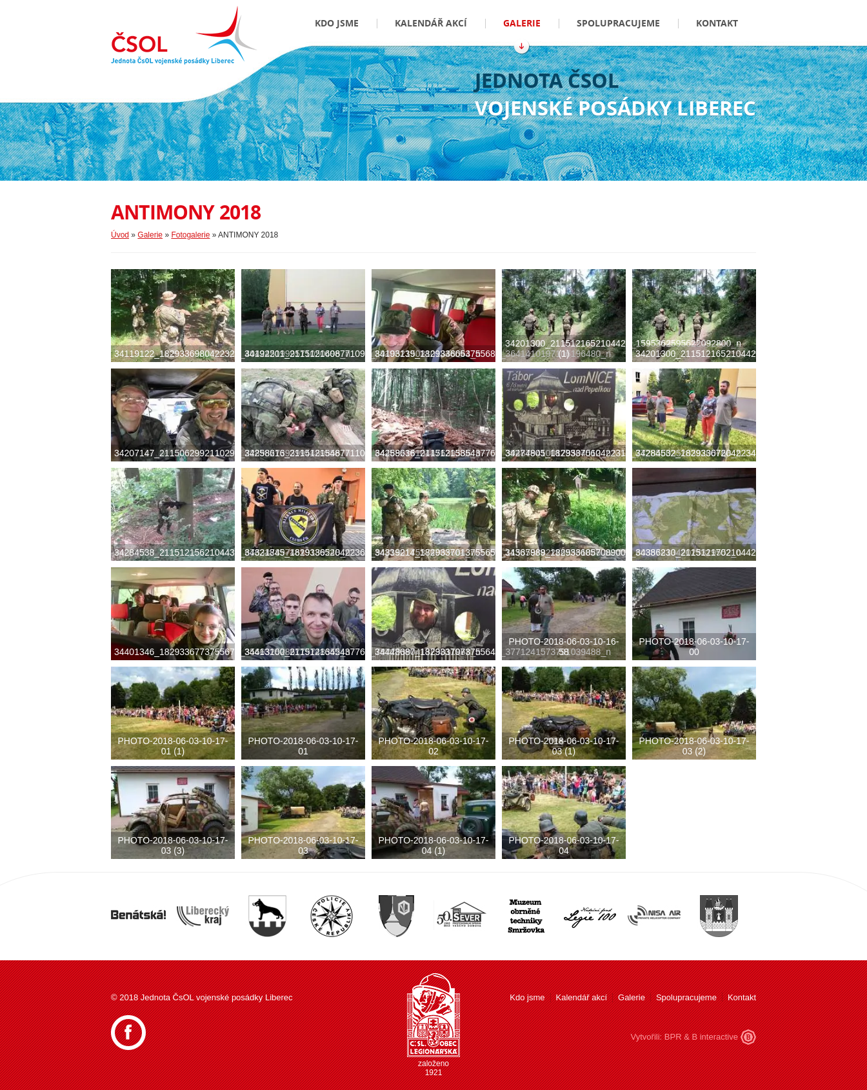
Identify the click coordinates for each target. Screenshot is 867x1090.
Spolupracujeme (618, 23)
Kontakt (717, 23)
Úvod (120, 234)
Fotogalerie (190, 234)
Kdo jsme (337, 23)
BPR (673, 1037)
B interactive (715, 1037)
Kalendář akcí (431, 23)
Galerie (522, 23)
